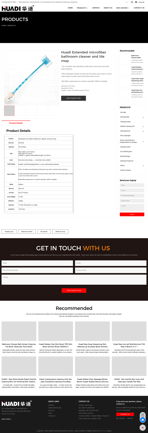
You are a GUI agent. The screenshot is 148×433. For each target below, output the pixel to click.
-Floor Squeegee (125, 135)
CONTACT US (139, 8)
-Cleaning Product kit (126, 161)
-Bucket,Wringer (125, 156)
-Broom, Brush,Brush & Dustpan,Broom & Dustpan (128, 141)
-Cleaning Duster (125, 121)
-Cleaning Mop (124, 117)
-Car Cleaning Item (126, 151)
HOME (70, 8)
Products (51, 405)
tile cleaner (43, 231)
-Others (122, 165)
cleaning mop (9, 231)
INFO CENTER (121, 8)
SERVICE (96, 8)
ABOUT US (108, 8)
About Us (51, 410)
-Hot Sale (123, 112)
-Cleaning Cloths (125, 147)
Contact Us (52, 416)
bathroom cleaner (26, 231)
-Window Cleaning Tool (127, 126)
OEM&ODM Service (54, 408)
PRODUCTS (81, 8)
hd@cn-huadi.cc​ (88, 413)
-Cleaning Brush (125, 131)
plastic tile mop (60, 231)
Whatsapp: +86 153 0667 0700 (88, 410)
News (50, 413)
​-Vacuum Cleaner (125, 170)
